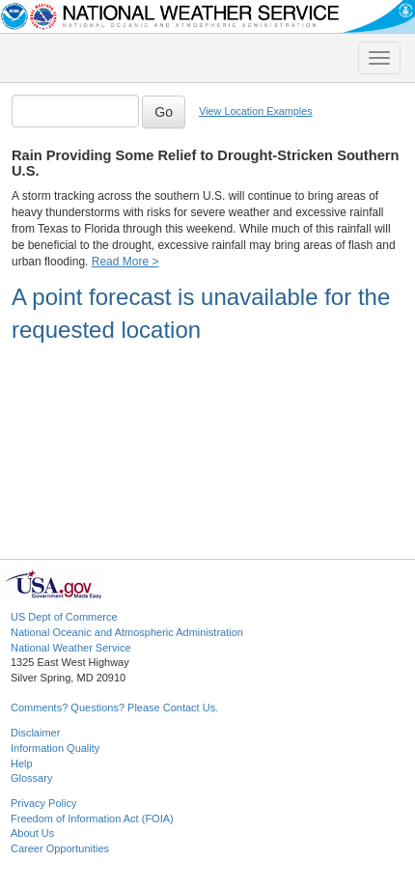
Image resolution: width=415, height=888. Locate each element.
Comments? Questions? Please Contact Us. (114, 707)
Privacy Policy (43, 803)
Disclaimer (35, 732)
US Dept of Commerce (64, 617)
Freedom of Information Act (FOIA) (92, 818)
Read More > (125, 261)
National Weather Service (71, 647)
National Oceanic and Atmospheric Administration (127, 632)
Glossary (31, 778)
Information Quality (55, 748)
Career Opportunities (60, 848)
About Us (32, 833)
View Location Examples (255, 111)
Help (22, 763)
